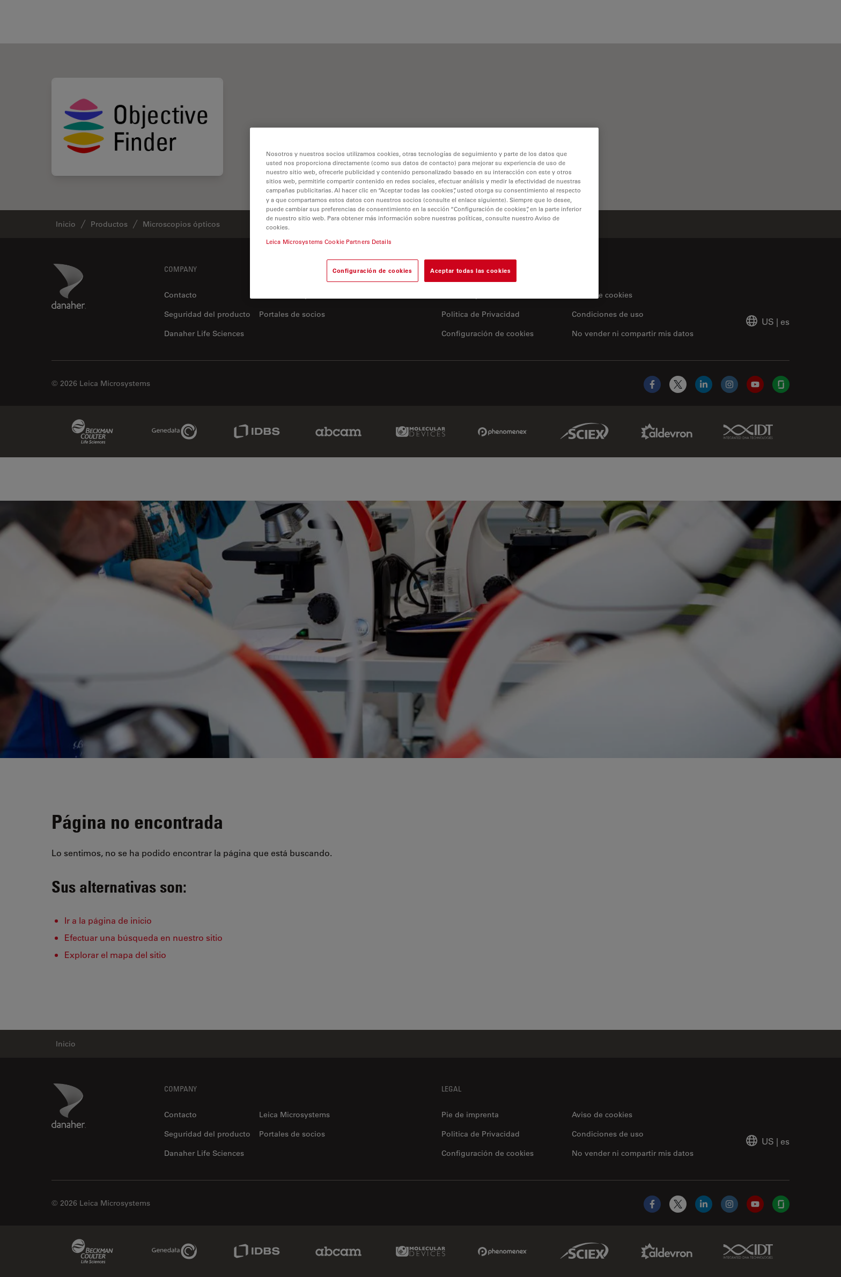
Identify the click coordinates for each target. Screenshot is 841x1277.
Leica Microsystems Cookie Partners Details (329, 241)
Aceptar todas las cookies (470, 270)
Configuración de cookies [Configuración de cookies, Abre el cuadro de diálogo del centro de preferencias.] (372, 270)
